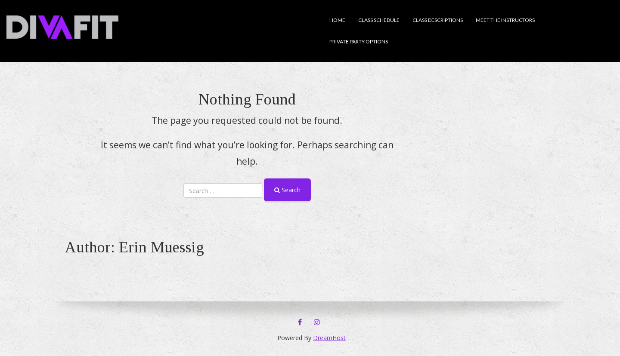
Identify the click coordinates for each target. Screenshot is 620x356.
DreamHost (329, 338)
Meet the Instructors (505, 20)
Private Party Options (358, 41)
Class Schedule (379, 20)
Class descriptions (437, 20)
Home (337, 20)
